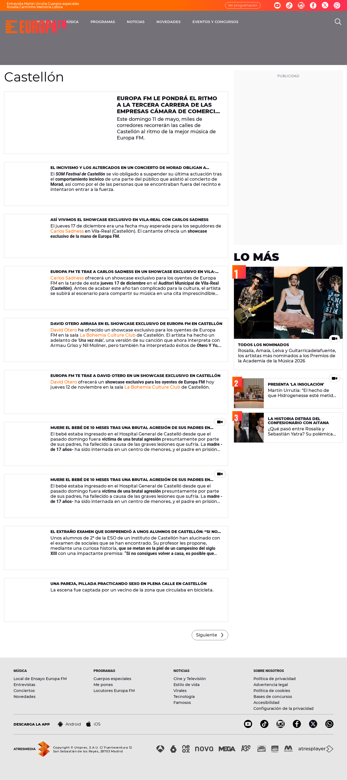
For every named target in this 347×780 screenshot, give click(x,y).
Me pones (103, 684)
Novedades (25, 696)
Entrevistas (24, 684)
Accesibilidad (266, 702)
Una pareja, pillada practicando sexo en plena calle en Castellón (128, 583)
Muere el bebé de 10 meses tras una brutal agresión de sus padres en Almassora (130, 430)
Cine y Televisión (190, 678)
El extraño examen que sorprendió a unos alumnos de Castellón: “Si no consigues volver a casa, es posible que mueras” (134, 534)
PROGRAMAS (155, 22)
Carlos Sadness (67, 231)
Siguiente (206, 635)
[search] (338, 21)
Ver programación (243, 5)
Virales (180, 690)
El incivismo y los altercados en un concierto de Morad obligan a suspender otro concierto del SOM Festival (128, 170)
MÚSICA (124, 22)
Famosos (182, 702)
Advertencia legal (270, 684)
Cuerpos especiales (112, 678)
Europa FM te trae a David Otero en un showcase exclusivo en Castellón (135, 375)
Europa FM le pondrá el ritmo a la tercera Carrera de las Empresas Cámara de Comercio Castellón (168, 108)
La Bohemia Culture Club (108, 335)
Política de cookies (271, 690)
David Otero (63, 330)
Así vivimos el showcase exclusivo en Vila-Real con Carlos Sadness (129, 219)
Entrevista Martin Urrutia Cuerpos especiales (43, 4)
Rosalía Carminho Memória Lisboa (35, 7)
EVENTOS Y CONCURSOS (268, 22)
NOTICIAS (188, 22)
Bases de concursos (272, 696)
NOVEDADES (221, 22)
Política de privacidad (274, 678)
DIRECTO (96, 22)
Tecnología (184, 696)
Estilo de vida (187, 684)
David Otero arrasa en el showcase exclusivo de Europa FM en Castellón (136, 323)
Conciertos (24, 690)
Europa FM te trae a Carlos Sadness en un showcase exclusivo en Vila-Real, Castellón (132, 274)
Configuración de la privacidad (283, 708)
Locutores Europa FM (114, 690)
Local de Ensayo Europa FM (40, 678)
